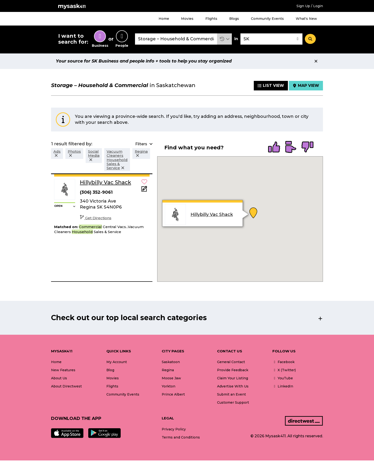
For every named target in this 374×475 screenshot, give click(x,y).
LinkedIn (282, 386)
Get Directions (95, 218)
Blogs (234, 18)
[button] (224, 39)
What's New (306, 18)
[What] (176, 39)
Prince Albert (173, 394)
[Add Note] (144, 190)
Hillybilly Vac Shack (212, 214)
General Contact (231, 362)
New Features (63, 370)
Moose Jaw (171, 378)
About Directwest (66, 386)
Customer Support (233, 402)
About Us (59, 378)
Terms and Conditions (181, 437)
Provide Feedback (232, 370)
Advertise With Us (233, 386)
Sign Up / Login (309, 6)
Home (164, 18)
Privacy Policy (174, 429)
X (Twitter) (284, 370)
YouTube (282, 378)
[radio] (274, 147)
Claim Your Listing (232, 378)
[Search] (310, 39)
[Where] (271, 39)
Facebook (283, 362)
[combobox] (176, 39)
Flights (211, 18)
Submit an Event (231, 394)
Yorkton (168, 386)
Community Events (267, 18)
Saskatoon (171, 362)
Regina (168, 370)
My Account (116, 362)
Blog (110, 370)
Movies (187, 18)
